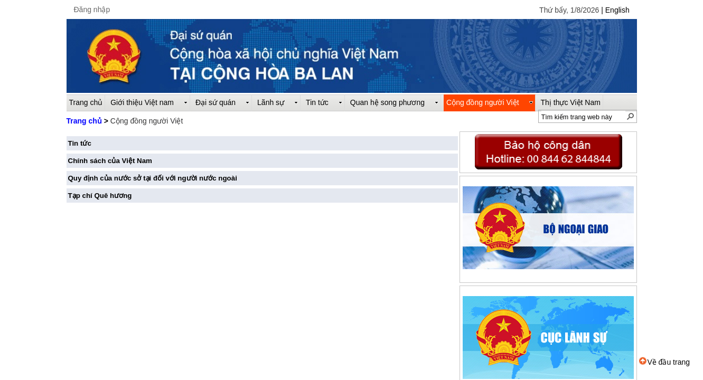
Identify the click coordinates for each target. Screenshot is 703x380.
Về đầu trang (664, 362)
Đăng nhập (92, 9)
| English (615, 10)
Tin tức (79, 143)
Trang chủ (84, 121)
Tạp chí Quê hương (100, 196)
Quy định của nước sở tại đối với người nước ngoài (152, 178)
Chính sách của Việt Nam (110, 161)
